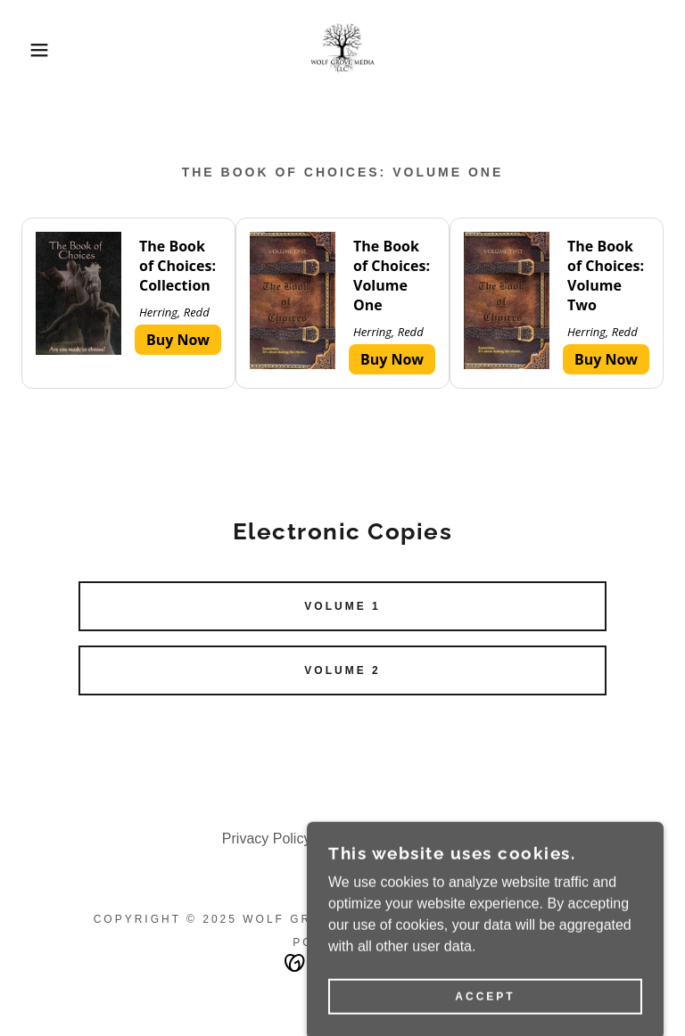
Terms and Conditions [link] (394, 838)
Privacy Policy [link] (266, 838)
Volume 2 (342, 670)
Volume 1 (342, 606)
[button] (34, 50)
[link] (342, 50)
